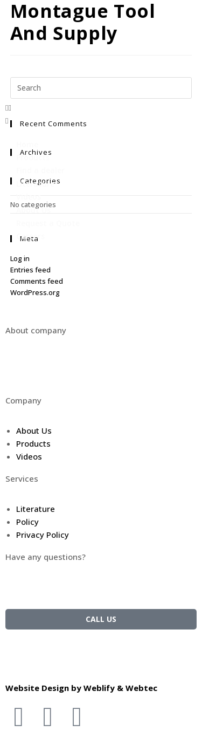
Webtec (141, 687)
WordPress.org (35, 292)
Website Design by (44, 687)
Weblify (99, 687)
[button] (101, 107)
